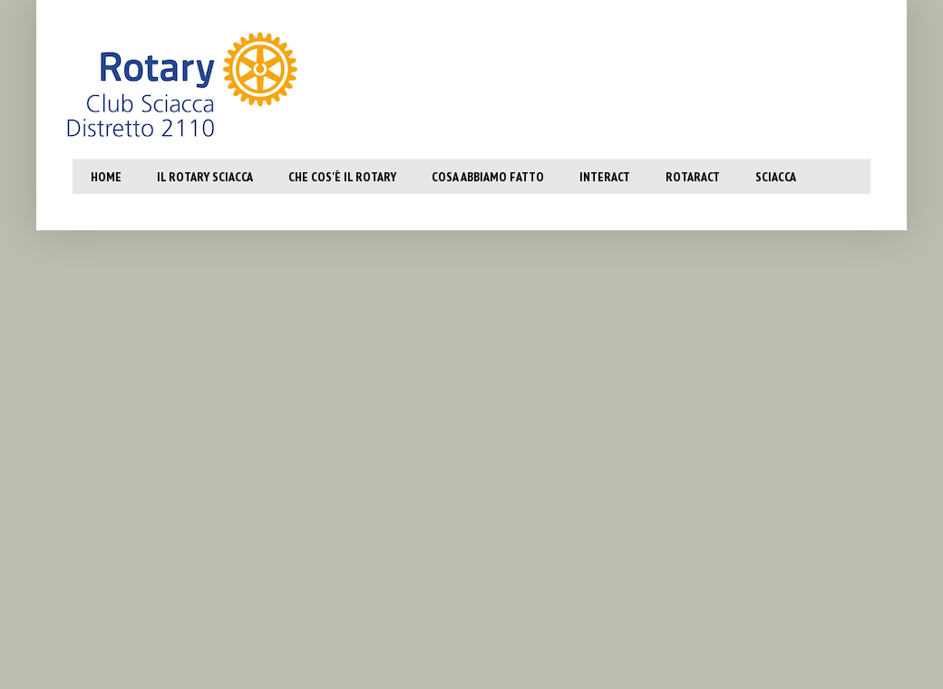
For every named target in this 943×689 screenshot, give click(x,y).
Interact (604, 177)
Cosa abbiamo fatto (488, 177)
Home (106, 177)
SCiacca (775, 177)
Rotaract (693, 177)
